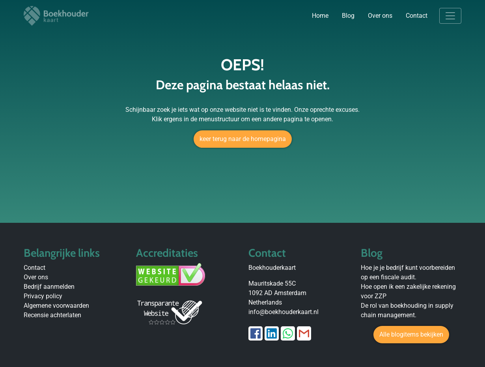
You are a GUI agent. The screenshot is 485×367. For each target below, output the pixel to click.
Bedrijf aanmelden (49, 286)
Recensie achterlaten (52, 315)
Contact (416, 15)
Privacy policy (43, 296)
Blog (348, 15)
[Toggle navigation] (450, 16)
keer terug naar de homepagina (243, 139)
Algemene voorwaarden (56, 305)
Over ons (380, 15)
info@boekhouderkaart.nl (283, 312)
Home (320, 15)
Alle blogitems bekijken (411, 334)
